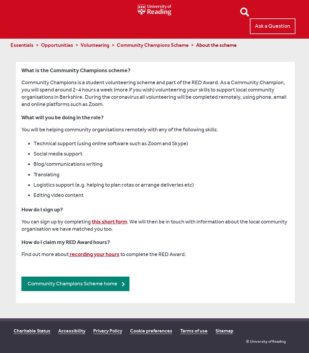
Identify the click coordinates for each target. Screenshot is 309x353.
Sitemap (224, 331)
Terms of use (194, 331)
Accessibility (71, 331)
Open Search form (244, 12)
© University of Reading (266, 341)
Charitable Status (32, 331)
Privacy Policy (107, 331)
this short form (109, 221)
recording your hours (94, 254)
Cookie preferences (151, 331)
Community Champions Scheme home (72, 284)
